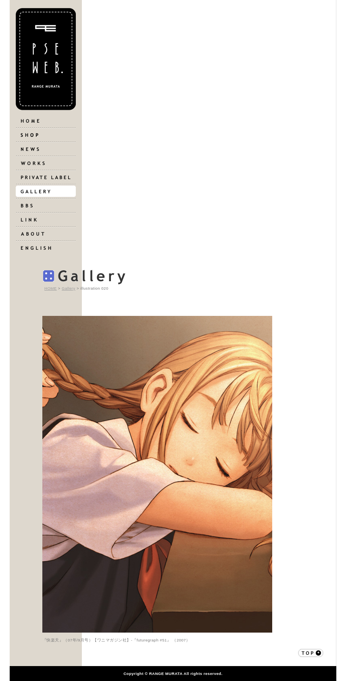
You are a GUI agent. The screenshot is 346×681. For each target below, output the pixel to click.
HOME (50, 288)
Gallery (68, 288)
